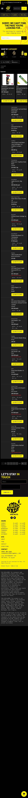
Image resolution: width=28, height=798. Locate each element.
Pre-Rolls (23, 57)
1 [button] (5, 666)
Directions (5, 749)
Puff (17, 86)
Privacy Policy (5, 768)
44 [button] (22, 666)
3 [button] (11, 666)
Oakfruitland (4, 86)
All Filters (5, 62)
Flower (14, 15)
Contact (3, 746)
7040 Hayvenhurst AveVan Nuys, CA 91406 (8, 759)
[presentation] (10, 689)
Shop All (5, 15)
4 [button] (14, 666)
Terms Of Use (14, 768)
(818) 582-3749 (6, 754)
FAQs (2, 744)
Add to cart (8, 101)
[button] (2, 8)
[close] (26, 3)
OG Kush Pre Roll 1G (21, 88)
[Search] (24, 8)
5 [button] (17, 666)
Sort (12, 60)
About (3, 741)
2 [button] (8, 666)
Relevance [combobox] (14, 62)
